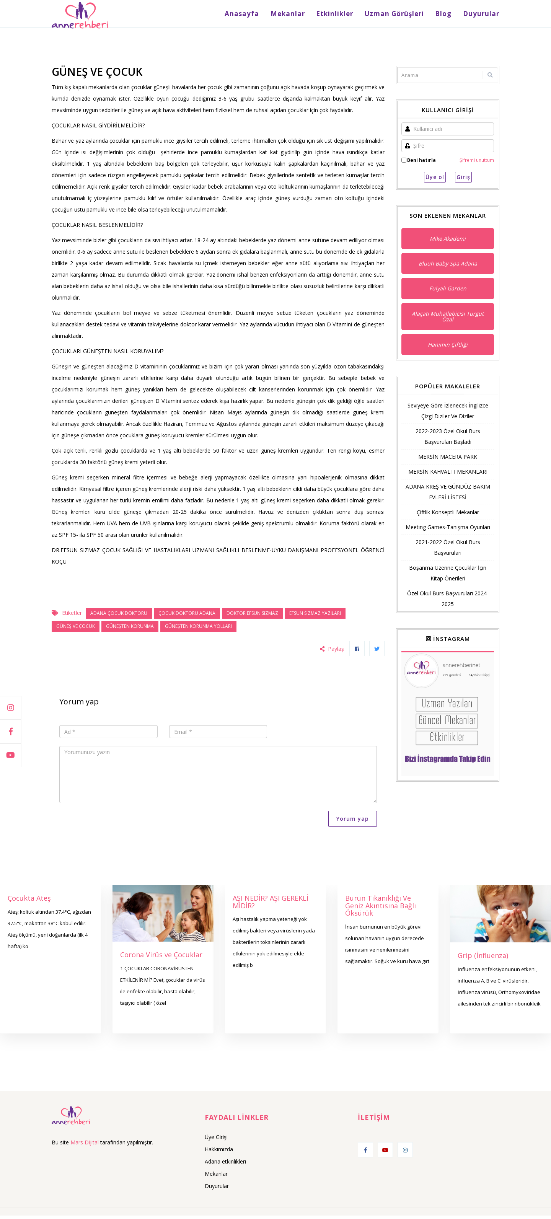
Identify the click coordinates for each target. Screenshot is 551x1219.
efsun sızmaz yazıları (315, 616)
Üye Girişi (216, 1140)
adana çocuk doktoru (118, 616)
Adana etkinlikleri (225, 1164)
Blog (447, 15)
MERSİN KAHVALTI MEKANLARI (447, 475)
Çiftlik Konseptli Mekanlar (448, 515)
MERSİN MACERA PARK (447, 460)
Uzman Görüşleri (401, 15)
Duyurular (481, 15)
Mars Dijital (84, 1145)
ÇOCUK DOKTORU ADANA (186, 616)
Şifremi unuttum (477, 163)
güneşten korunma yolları (198, 629)
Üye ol (434, 180)
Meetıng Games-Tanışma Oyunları (448, 530)
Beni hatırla (421, 163)
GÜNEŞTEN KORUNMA (130, 629)
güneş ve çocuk (75, 629)
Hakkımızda (219, 1152)
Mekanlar (302, 15)
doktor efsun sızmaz (252, 616)
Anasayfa (260, 15)
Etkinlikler (345, 15)
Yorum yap (352, 822)
